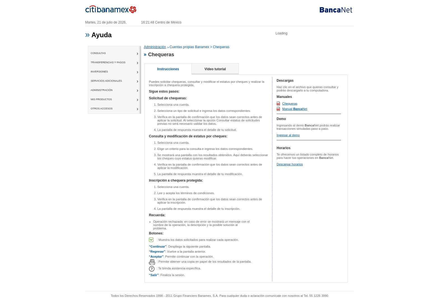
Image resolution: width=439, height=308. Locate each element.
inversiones (99, 71)
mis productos (101, 99)
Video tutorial (215, 69)
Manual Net (294, 108)
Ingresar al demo (288, 135)
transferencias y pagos (108, 62)
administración (102, 90)
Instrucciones (168, 69)
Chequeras (289, 103)
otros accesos (102, 108)
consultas (98, 53)
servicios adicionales (106, 80)
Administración (155, 47)
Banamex (113, 11)
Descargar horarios (290, 164)
